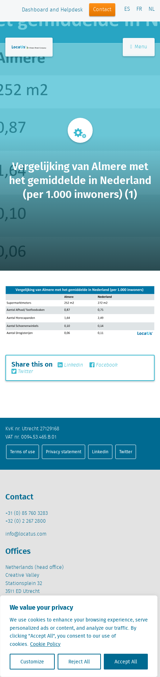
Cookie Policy (45, 644)
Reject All (79, 661)
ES (127, 9)
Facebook (103, 365)
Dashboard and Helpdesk (52, 10)
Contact (102, 9)
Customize (32, 661)
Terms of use (22, 452)
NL (152, 9)
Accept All (126, 661)
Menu (138, 47)
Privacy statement (63, 452)
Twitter (22, 371)
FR (139, 9)
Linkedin (70, 365)
